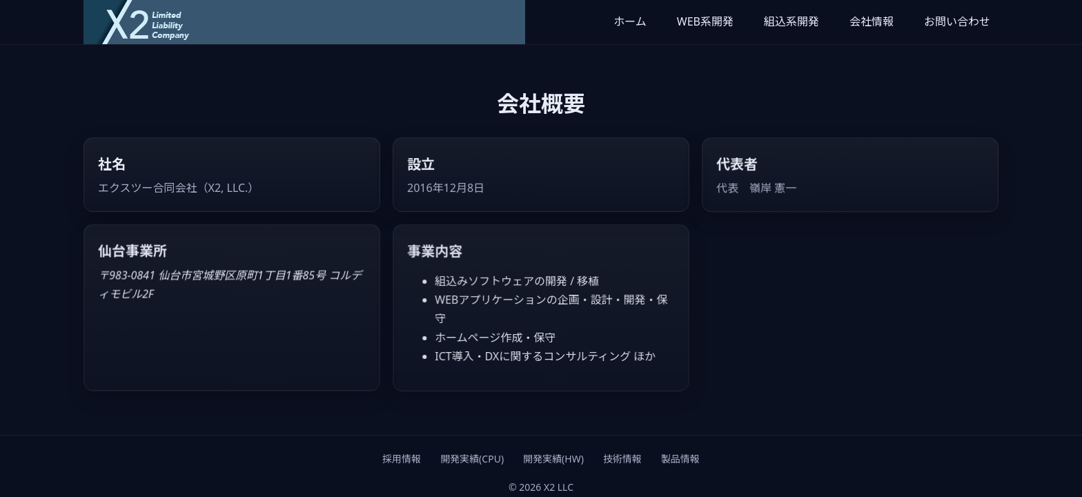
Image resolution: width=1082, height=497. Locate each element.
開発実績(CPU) (472, 458)
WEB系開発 (705, 21)
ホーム (630, 21)
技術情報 (622, 458)
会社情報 (871, 21)
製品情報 (680, 458)
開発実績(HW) (553, 458)
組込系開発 (791, 21)
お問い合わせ (957, 21)
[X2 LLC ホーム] (304, 22)
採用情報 (401, 458)
